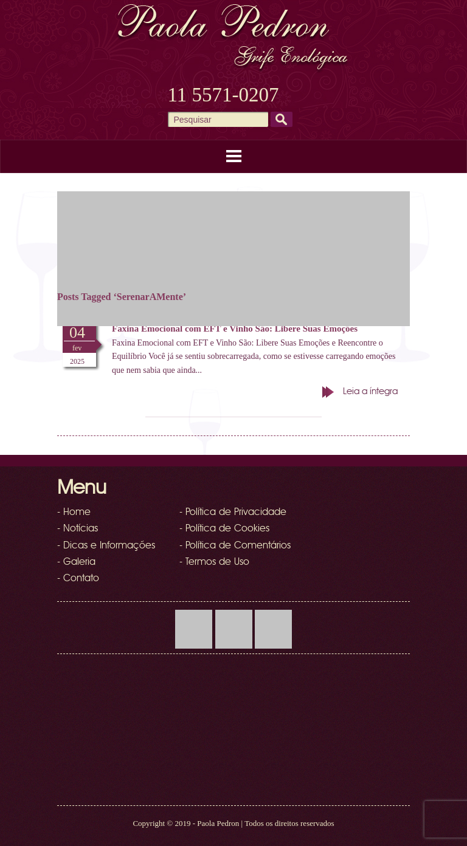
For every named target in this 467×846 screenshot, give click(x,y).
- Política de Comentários (235, 546)
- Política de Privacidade (232, 512)
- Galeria (76, 562)
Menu (233, 156)
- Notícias (77, 529)
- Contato (78, 579)
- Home (74, 512)
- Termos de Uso (214, 562)
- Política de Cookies (224, 529)
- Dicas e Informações (106, 546)
